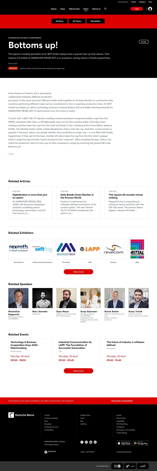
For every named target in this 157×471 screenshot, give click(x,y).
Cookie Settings (122, 433)
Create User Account (51, 427)
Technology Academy (51, 444)
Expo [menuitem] (62, 9)
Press (150, 2)
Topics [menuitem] (54, 9)
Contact (47, 415)
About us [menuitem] (96, 9)
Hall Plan (83, 424)
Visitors (133, 2)
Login (136, 9)
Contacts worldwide (51, 418)
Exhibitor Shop (85, 415)
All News (59, 21)
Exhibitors (142, 2)
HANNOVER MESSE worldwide (54, 442)
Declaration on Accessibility (126, 430)
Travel (82, 418)
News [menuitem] (86, 9)
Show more (78, 286)
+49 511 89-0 (90, 452)
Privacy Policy (121, 418)
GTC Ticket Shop (122, 424)
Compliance (121, 427)
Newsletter (95, 21)
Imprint (119, 415)
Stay (81, 421)
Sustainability (48, 430)
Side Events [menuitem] (74, 9)
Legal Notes (121, 421)
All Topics (77, 21)
